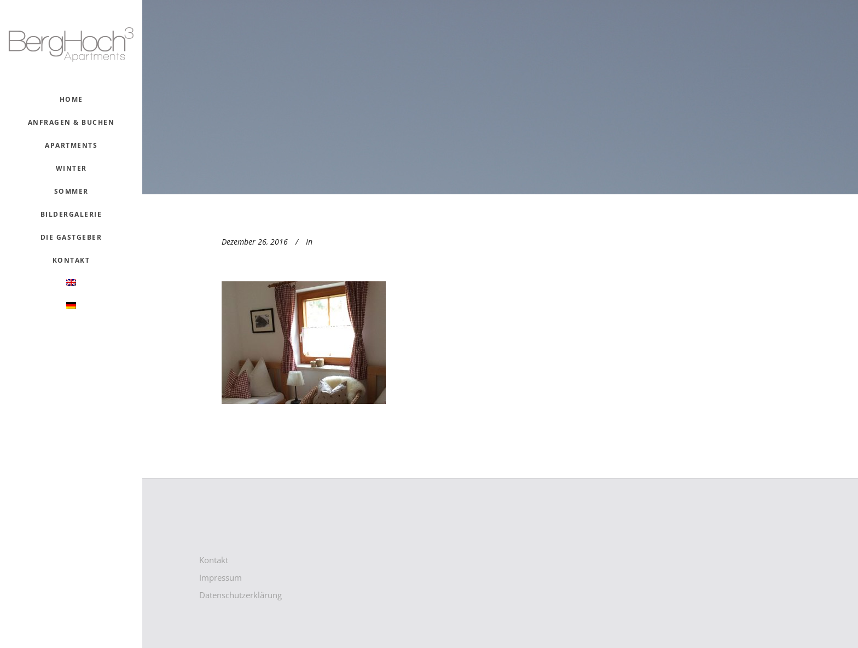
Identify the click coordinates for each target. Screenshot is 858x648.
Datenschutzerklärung (240, 594)
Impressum (220, 577)
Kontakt (213, 559)
